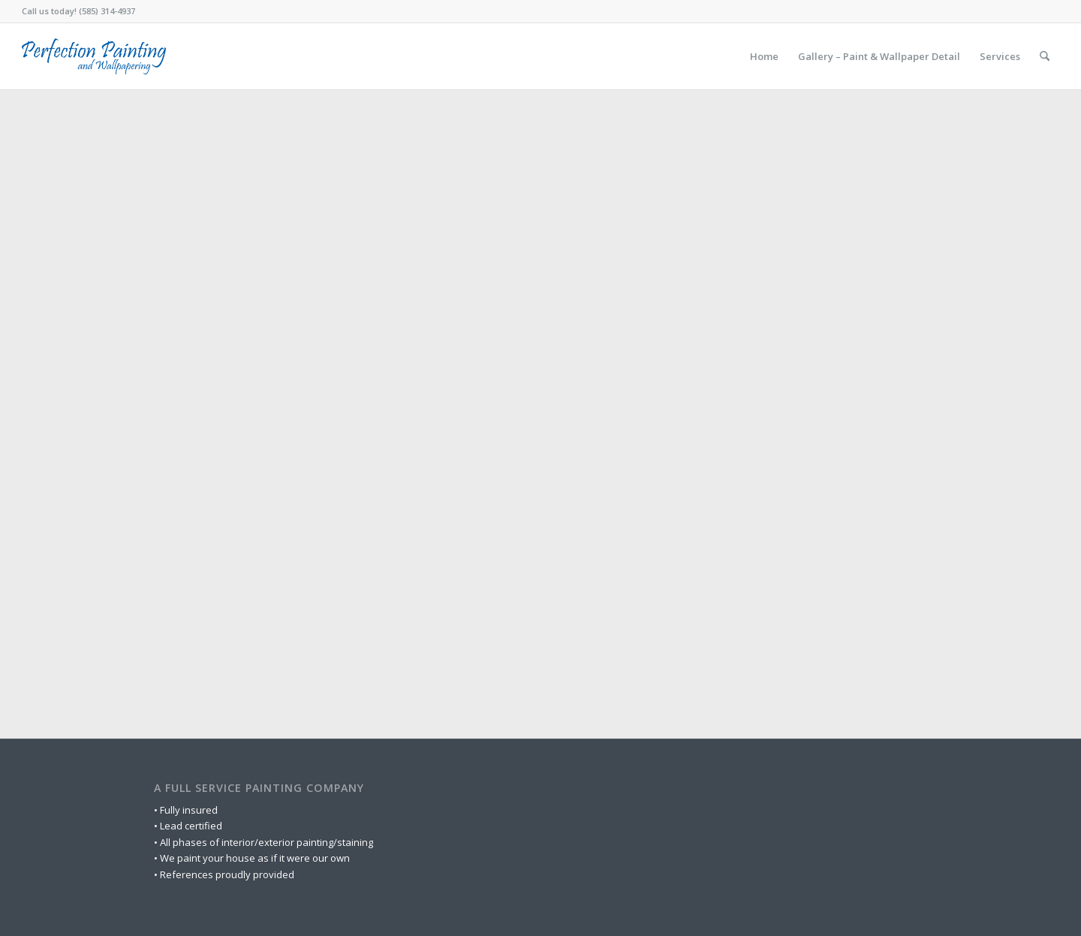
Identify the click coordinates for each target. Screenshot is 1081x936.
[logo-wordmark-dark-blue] (94, 56)
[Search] (1044, 56)
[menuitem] (764, 56)
